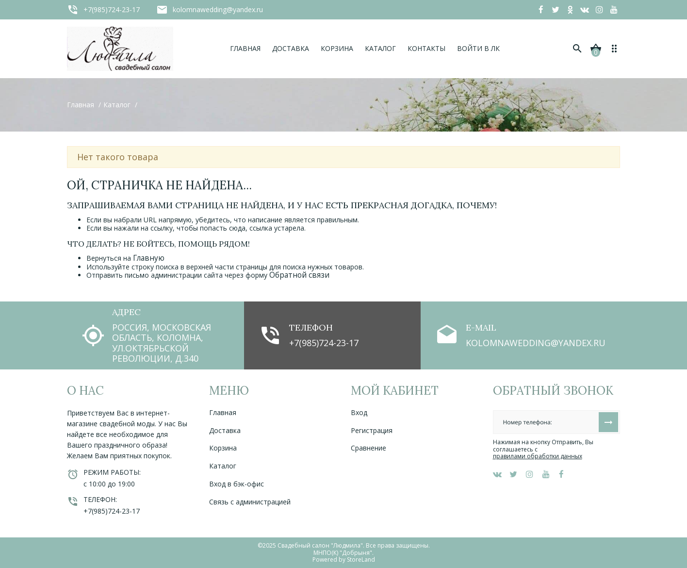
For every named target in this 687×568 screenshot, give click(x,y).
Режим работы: (112, 472)
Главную (148, 258)
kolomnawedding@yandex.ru (535, 343)
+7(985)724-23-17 (324, 343)
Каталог (222, 465)
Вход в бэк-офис (236, 483)
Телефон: (100, 499)
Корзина (223, 447)
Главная (222, 412)
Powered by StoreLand (343, 559)
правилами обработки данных (537, 456)
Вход (359, 412)
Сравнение (368, 447)
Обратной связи (299, 275)
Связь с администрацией (250, 501)
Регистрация (372, 430)
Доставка (225, 430)
